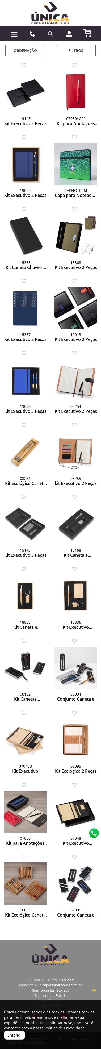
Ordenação (25, 50)
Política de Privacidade (65, 1027)
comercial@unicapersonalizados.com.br (50, 985)
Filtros (76, 50)
